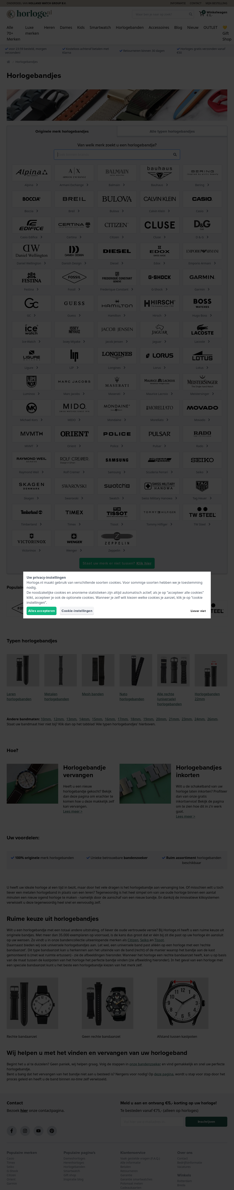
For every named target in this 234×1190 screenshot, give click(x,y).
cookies (115, 582)
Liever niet (198, 611)
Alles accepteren (41, 610)
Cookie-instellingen (77, 610)
